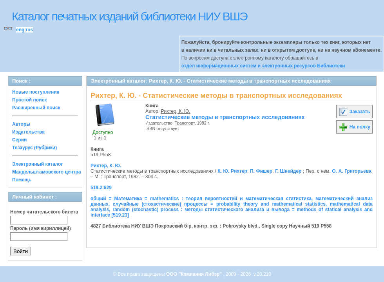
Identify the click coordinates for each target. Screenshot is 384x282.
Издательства (28, 132)
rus (29, 30)
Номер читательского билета (44, 212)
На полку (354, 127)
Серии (19, 140)
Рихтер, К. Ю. (175, 111)
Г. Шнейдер (288, 171)
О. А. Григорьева (351, 171)
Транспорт (185, 123)
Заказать (354, 111)
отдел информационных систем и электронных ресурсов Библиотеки (263, 66)
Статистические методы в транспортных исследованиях (225, 117)
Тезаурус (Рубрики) (34, 147)
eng (20, 30)
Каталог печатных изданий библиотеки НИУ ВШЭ (129, 16)
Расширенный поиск (36, 107)
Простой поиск (29, 100)
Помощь (21, 180)
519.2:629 (101, 187)
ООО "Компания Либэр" (194, 274)
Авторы (21, 124)
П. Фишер (261, 171)
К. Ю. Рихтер (232, 171)
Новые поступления (36, 92)
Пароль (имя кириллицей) (40, 228)
